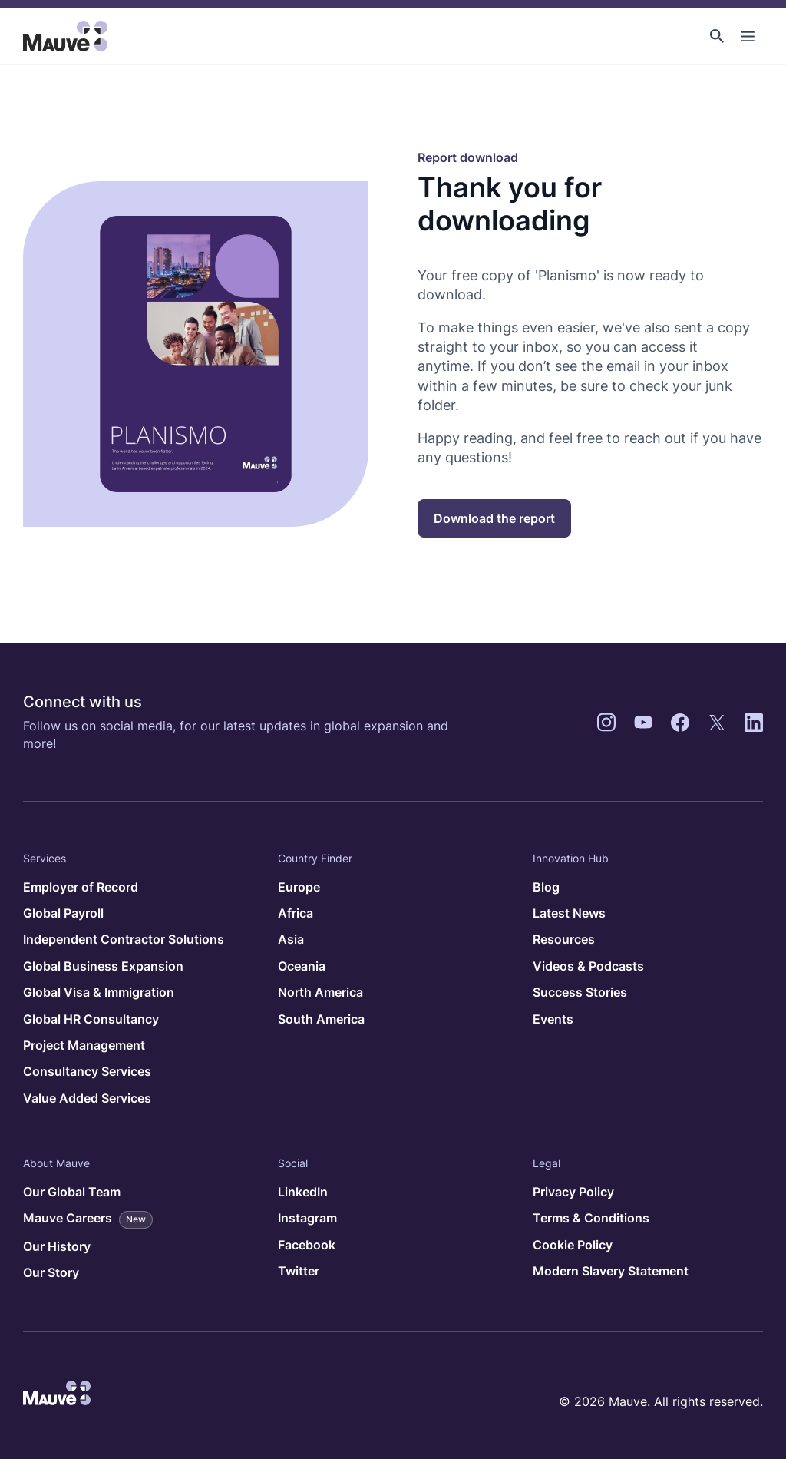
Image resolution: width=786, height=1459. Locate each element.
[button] (717, 36)
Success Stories (580, 992)
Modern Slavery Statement (611, 1271)
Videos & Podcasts (588, 966)
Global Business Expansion (103, 966)
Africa (295, 913)
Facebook (306, 1244)
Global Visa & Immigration (98, 992)
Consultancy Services (87, 1071)
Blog (546, 887)
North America (320, 992)
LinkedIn (303, 1191)
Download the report (494, 518)
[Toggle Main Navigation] (747, 36)
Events (553, 1019)
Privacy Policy (573, 1191)
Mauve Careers (88, 1219)
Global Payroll (63, 913)
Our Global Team (72, 1191)
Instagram (307, 1218)
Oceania (301, 966)
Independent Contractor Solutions (123, 939)
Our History (57, 1246)
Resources (564, 939)
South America (321, 1019)
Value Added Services (87, 1098)
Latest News (569, 913)
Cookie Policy (573, 1244)
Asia (291, 939)
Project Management (84, 1045)
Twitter (298, 1271)
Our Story (51, 1272)
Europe (299, 887)
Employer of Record (80, 887)
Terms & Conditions (591, 1218)
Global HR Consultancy (91, 1019)
